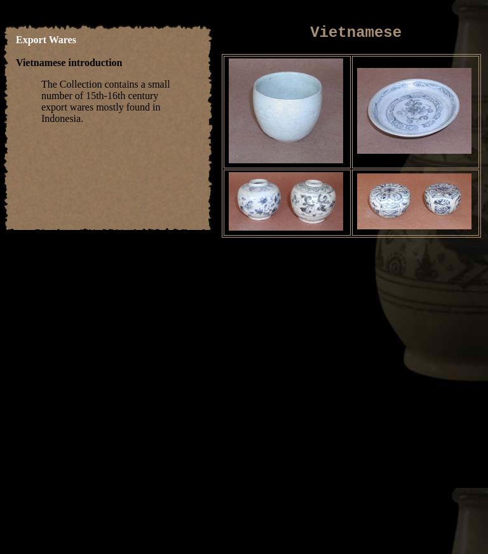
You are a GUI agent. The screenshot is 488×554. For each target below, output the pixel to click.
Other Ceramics (159, 502)
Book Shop (396, 502)
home (39, 502)
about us (260, 514)
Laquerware (225, 502)
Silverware (281, 502)
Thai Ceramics (88, 502)
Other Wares (338, 502)
